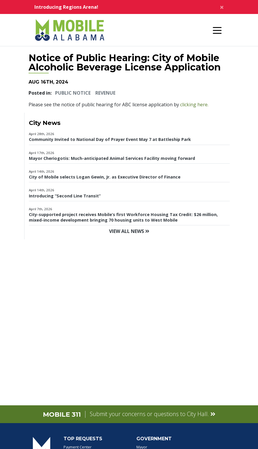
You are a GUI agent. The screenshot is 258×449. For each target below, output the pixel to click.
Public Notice (73, 93)
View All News (129, 231)
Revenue (105, 93)
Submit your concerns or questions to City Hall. (152, 414)
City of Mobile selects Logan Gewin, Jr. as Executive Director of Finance (104, 177)
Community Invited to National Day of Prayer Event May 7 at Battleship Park (110, 139)
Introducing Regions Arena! (66, 7)
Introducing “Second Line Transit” (65, 196)
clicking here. (194, 104)
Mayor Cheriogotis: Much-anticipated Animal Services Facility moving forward (112, 158)
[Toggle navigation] (217, 30)
